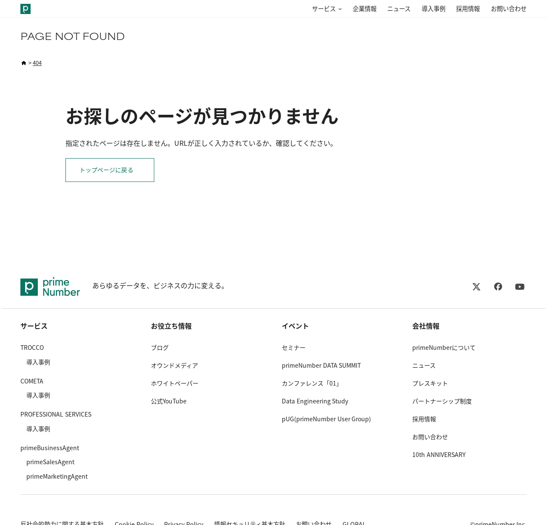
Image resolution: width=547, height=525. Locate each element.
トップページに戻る (106, 170)
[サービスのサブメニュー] (339, 9)
